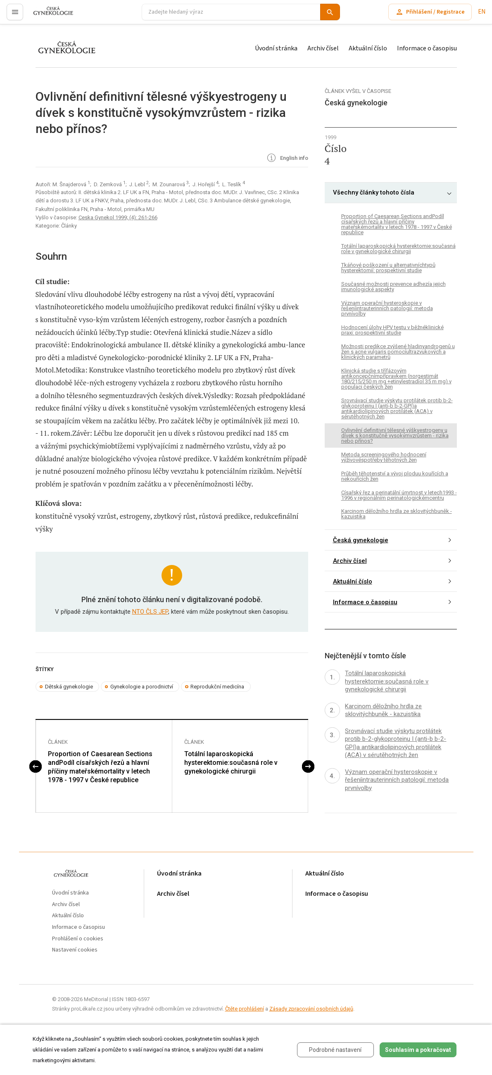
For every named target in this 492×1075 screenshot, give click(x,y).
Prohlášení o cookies (77, 939)
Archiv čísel (323, 48)
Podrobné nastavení (335, 1050)
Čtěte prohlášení (244, 1009)
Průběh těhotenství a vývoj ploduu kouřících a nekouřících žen (394, 476)
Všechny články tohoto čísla (373, 192)
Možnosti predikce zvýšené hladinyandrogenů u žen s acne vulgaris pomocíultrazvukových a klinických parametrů (398, 351)
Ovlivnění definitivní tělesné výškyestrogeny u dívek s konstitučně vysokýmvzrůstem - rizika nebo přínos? (395, 435)
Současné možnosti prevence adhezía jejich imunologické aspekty (393, 286)
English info (287, 158)
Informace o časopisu (427, 48)
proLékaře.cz (48, 15)
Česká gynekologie (360, 540)
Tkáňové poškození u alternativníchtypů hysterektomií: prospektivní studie (388, 267)
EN (481, 11)
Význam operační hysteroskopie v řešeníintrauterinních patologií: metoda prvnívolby (387, 308)
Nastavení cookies (74, 950)
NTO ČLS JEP (150, 611)
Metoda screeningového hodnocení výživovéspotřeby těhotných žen (383, 457)
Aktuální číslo (368, 48)
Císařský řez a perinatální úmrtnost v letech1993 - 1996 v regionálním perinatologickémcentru (399, 495)
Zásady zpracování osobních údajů (311, 1009)
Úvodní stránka (276, 48)
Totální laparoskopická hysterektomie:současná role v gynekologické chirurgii (231, 762)
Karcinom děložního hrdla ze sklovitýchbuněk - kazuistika (396, 514)
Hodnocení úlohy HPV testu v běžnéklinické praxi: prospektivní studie (392, 330)
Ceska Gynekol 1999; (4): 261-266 (117, 217)
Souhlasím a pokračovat (418, 1050)
